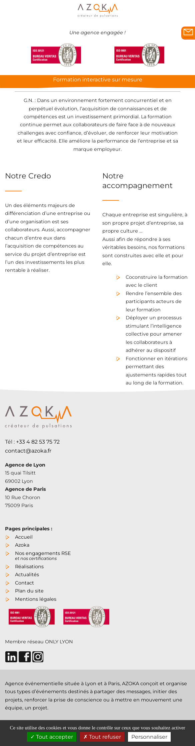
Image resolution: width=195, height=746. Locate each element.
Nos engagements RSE (43, 555)
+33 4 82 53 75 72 (38, 442)
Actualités (27, 575)
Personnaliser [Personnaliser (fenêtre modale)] (149, 737)
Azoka (22, 545)
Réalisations (29, 567)
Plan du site (29, 591)
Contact (24, 583)
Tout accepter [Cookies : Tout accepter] (51, 737)
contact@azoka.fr (28, 451)
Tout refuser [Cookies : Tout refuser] (102, 737)
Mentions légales (35, 599)
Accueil (24, 537)
